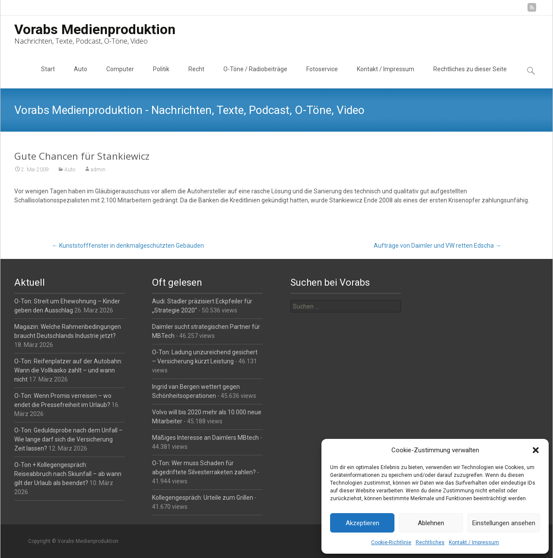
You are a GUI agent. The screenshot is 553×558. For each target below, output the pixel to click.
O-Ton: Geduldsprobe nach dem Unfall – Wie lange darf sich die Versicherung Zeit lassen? (68, 439)
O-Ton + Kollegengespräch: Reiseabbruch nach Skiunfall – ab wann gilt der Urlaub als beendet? (67, 473)
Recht (196, 77)
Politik (161, 77)
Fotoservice (322, 77)
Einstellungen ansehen (503, 523)
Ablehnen (431, 523)
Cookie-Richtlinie (391, 542)
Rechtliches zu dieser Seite (470, 77)
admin (98, 170)
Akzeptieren (362, 523)
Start (48, 77)
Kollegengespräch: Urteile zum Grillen (202, 497)
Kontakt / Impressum (474, 542)
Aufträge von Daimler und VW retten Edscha (437, 245)
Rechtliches (430, 542)
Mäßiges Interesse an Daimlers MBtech (205, 437)
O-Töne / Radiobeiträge (255, 77)
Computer (120, 77)
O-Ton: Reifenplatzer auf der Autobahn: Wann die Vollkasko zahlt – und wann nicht (68, 370)
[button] (535, 450)
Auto (80, 77)
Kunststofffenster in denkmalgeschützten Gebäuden (128, 245)
